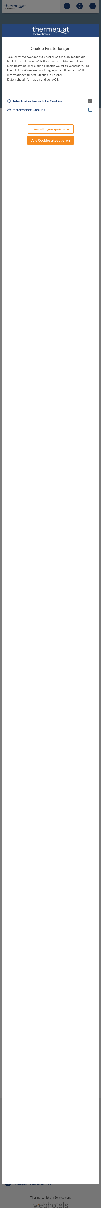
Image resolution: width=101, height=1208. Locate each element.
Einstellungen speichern (50, 129)
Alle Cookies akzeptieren (50, 140)
